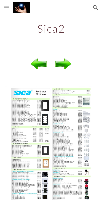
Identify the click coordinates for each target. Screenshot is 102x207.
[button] (6, 7)
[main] (51, 28)
